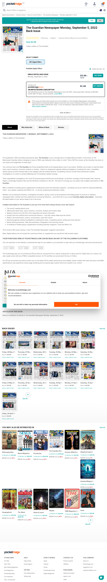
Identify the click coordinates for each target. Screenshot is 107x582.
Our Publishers (8, 576)
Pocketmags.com (88, 564)
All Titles (6, 561)
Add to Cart (10, 357)
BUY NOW (98, 75)
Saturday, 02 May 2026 (87, 352)
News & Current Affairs (34, 15)
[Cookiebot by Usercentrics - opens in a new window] (90, 276)
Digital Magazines (49, 573)
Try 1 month (98, 86)
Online (45, 567)
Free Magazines (9, 570)
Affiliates (65, 564)
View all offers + (65, 113)
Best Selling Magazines (11, 567)
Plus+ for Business (9, 580)
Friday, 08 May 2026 (9, 352)
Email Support (28, 564)
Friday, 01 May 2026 (9, 383)
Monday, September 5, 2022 (68, 15)
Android (46, 564)
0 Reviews (44, 38)
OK (76, 304)
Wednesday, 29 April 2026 (40, 383)
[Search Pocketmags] (4, 10)
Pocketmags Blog (9, 573)
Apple (45, 561)
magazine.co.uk (87, 567)
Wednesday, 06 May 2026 (40, 352)
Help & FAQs (27, 561)
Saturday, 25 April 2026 (87, 383)
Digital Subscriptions (8, 15)
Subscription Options (39, 106)
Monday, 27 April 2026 (72, 383)
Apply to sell (67, 576)
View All (102, 328)
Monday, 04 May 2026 (72, 352)
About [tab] (85, 282)
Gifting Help (27, 576)
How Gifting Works (29, 573)
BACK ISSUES (8, 328)
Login (65, 579)
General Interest (21, 15)
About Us (86, 561)
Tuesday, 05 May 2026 (56, 352)
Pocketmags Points (49, 570)
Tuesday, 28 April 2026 (56, 383)
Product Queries (68, 561)
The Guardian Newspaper (50, 15)
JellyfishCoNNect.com (89, 570)
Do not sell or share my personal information (30, 304)
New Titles (7, 564)
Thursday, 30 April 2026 (25, 383)
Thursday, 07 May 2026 (25, 352)
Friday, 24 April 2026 (9, 413)
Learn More (58, 94)
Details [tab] (53, 282)
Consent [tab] (22, 282)
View (3, 357)
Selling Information (68, 573)
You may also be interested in (18, 427)
